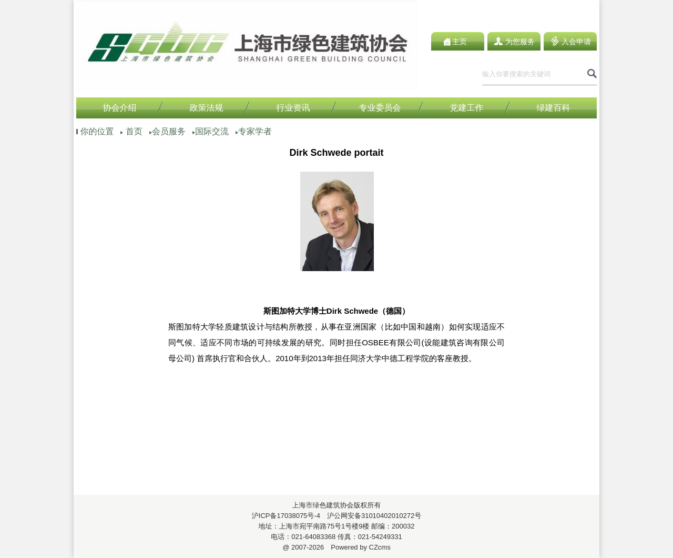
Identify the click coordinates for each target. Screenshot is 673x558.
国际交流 (212, 131)
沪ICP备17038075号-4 (286, 516)
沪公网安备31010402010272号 (370, 516)
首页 (134, 131)
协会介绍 (120, 107)
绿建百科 (553, 107)
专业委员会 (380, 107)
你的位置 (97, 131)
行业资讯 (293, 107)
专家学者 (255, 131)
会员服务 (169, 131)
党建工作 (467, 107)
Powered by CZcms (357, 547)
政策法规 (206, 107)
